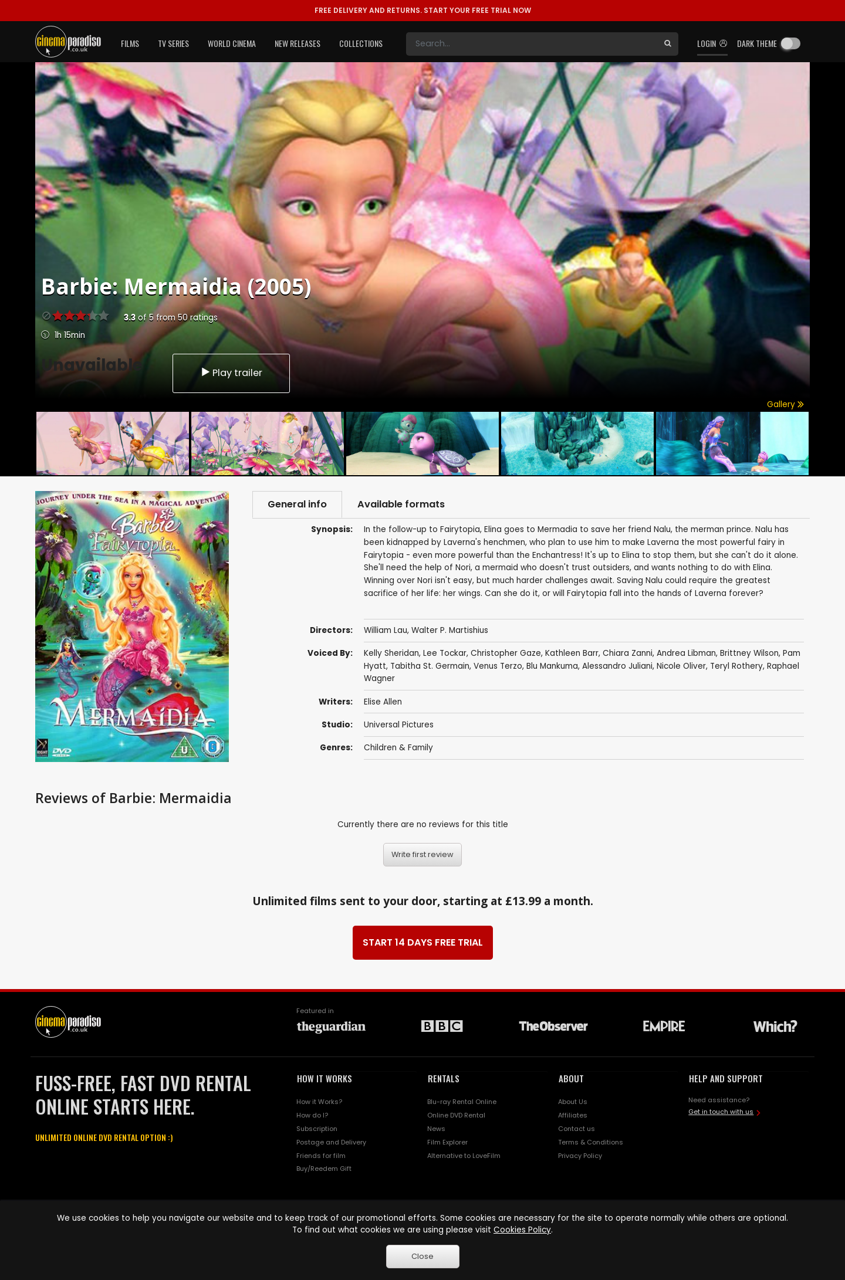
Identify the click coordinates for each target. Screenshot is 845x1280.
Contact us (576, 1128)
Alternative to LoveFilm (464, 1155)
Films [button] (130, 43)
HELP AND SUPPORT (726, 1078)
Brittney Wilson (749, 653)
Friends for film (321, 1155)
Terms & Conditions (590, 1142)
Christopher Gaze (506, 653)
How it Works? (319, 1101)
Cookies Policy (522, 1229)
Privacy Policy (580, 1155)
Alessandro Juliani (617, 666)
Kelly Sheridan (391, 653)
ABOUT (571, 1078)
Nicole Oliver (681, 666)
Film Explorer (447, 1142)
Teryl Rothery (736, 666)
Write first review (422, 854)
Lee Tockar (445, 653)
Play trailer (231, 373)
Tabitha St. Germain (429, 666)
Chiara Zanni (628, 653)
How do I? (312, 1115)
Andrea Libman (686, 653)
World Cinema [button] (232, 43)
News (436, 1128)
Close (422, 1256)
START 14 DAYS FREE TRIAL (423, 942)
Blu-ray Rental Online (461, 1101)
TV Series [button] (173, 43)
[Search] (531, 44)
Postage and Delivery (331, 1142)
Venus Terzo (498, 666)
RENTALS (443, 1078)
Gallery (785, 404)
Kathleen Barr (572, 653)
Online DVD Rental (456, 1115)
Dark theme (757, 43)
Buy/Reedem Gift (323, 1168)
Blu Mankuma (552, 666)
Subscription (316, 1128)
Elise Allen (383, 701)
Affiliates (572, 1115)
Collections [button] (361, 43)
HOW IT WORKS (324, 1078)
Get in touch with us (720, 1111)
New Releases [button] (297, 43)
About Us (572, 1101)
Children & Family (398, 747)
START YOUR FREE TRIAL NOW (423, 10)
